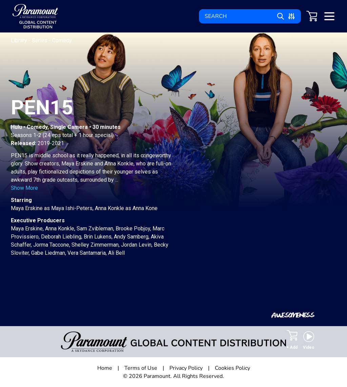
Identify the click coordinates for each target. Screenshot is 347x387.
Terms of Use (140, 368)
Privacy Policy (186, 368)
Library (19, 40)
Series (40, 40)
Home (104, 368)
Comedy (62, 40)
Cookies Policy (232, 368)
